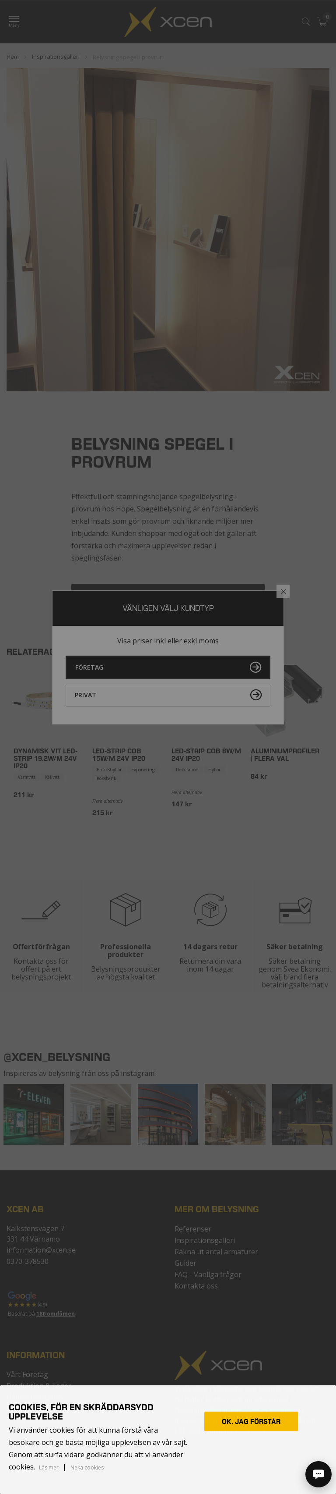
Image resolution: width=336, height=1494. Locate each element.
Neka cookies (87, 1467)
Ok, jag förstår (251, 1421)
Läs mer (49, 1468)
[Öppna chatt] (318, 1474)
